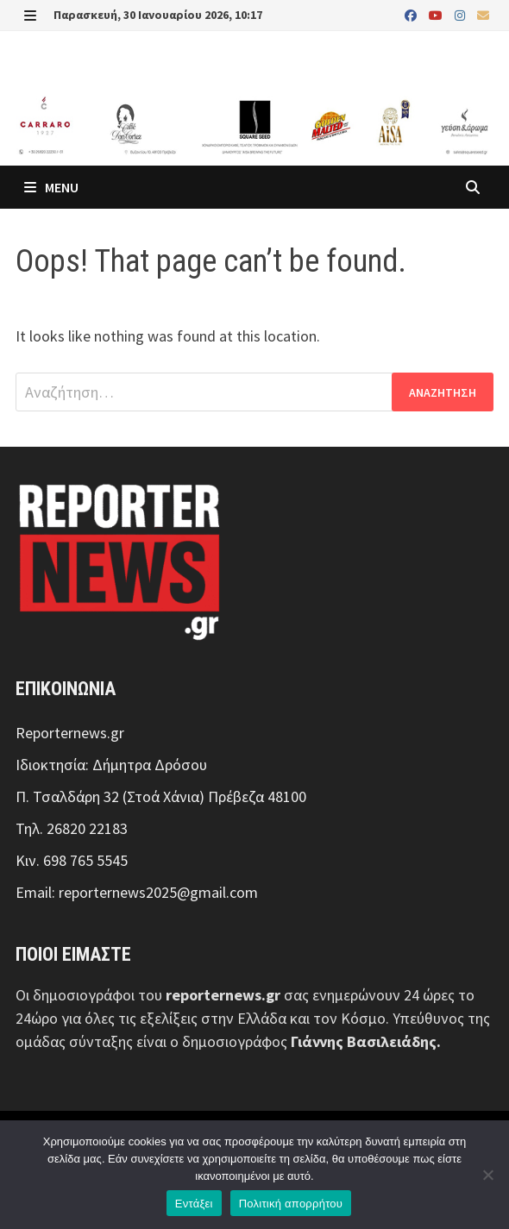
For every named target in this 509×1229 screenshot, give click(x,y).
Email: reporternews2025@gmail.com (137, 892)
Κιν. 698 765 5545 (72, 860)
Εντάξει (194, 1203)
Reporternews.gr (70, 733)
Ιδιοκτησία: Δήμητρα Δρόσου (111, 764)
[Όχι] (487, 1174)
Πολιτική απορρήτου (290, 1203)
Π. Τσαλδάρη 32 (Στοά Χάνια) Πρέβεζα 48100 (161, 796)
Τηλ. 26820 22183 (72, 828)
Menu (51, 187)
